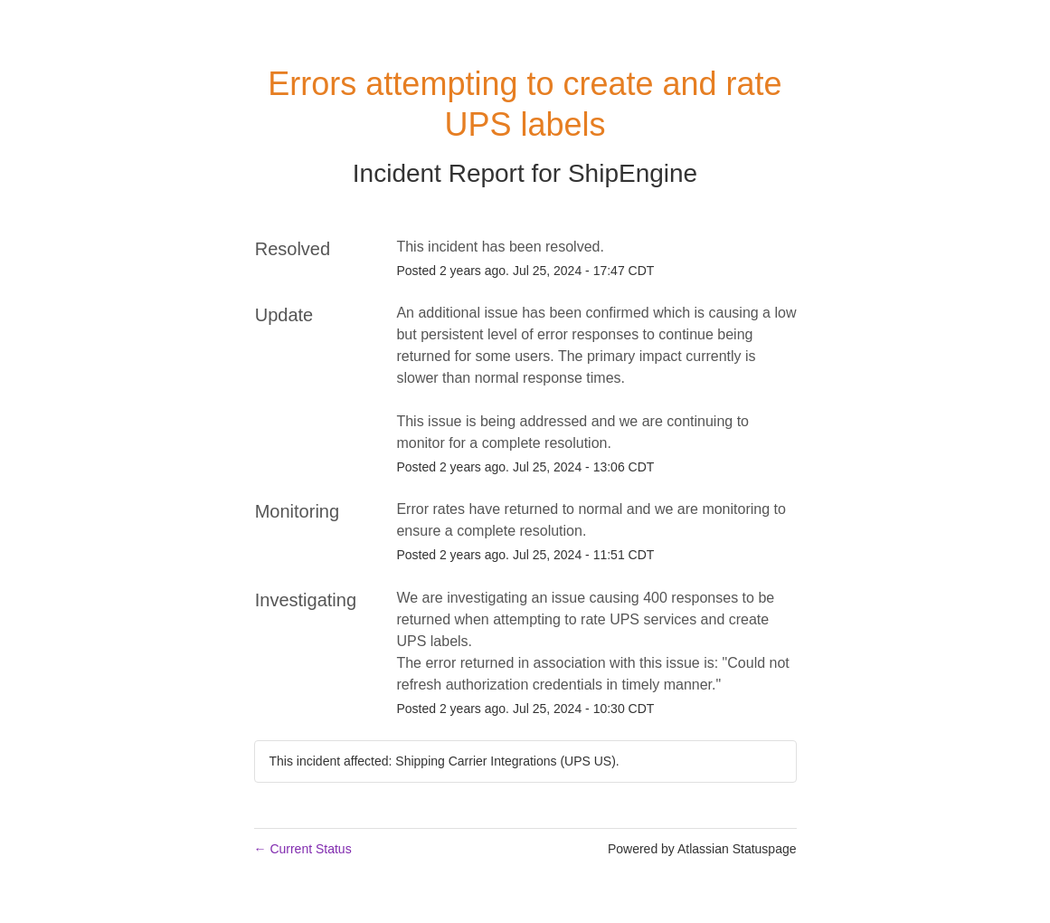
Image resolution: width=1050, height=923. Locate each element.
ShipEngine (632, 173)
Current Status (303, 849)
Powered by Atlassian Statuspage (702, 849)
